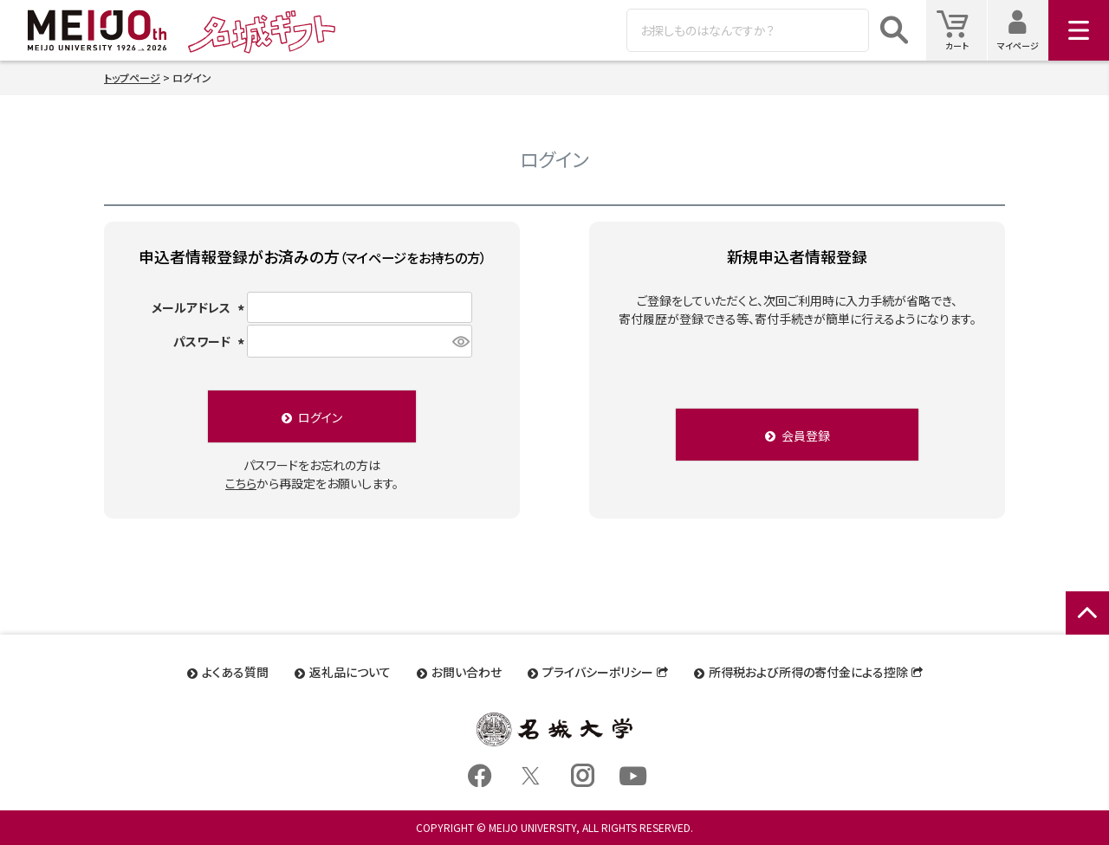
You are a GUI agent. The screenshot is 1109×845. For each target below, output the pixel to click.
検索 (894, 30)
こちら (240, 483)
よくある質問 (235, 672)
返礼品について (350, 672)
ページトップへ (1087, 632)
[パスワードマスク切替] (459, 341)
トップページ (132, 77)
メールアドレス (198, 307)
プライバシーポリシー (597, 672)
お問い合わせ (466, 672)
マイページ (1022, 30)
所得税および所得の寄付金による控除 (808, 672)
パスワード (209, 341)
